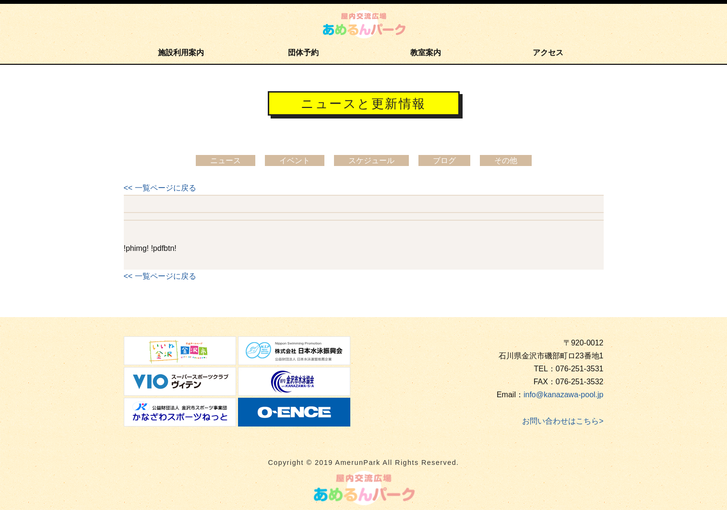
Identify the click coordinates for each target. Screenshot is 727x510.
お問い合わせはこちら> (562, 421)
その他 (505, 160)
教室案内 (425, 52)
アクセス (548, 52)
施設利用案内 (181, 52)
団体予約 (303, 52)
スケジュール (371, 160)
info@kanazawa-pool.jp (564, 395)
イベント (294, 160)
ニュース (225, 160)
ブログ (444, 160)
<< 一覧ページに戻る (160, 188)
